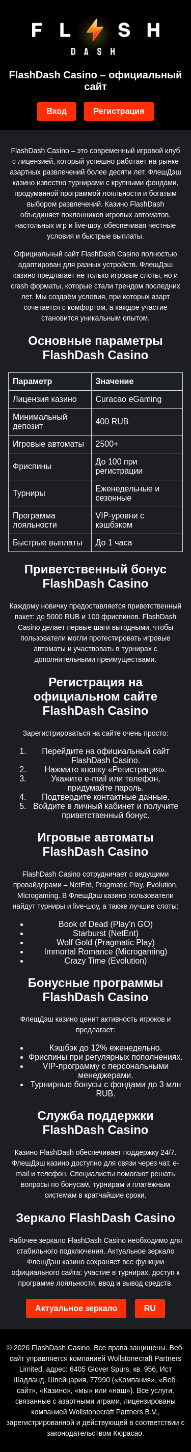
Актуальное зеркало (76, 1308)
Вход (56, 111)
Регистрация (118, 111)
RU (150, 1308)
